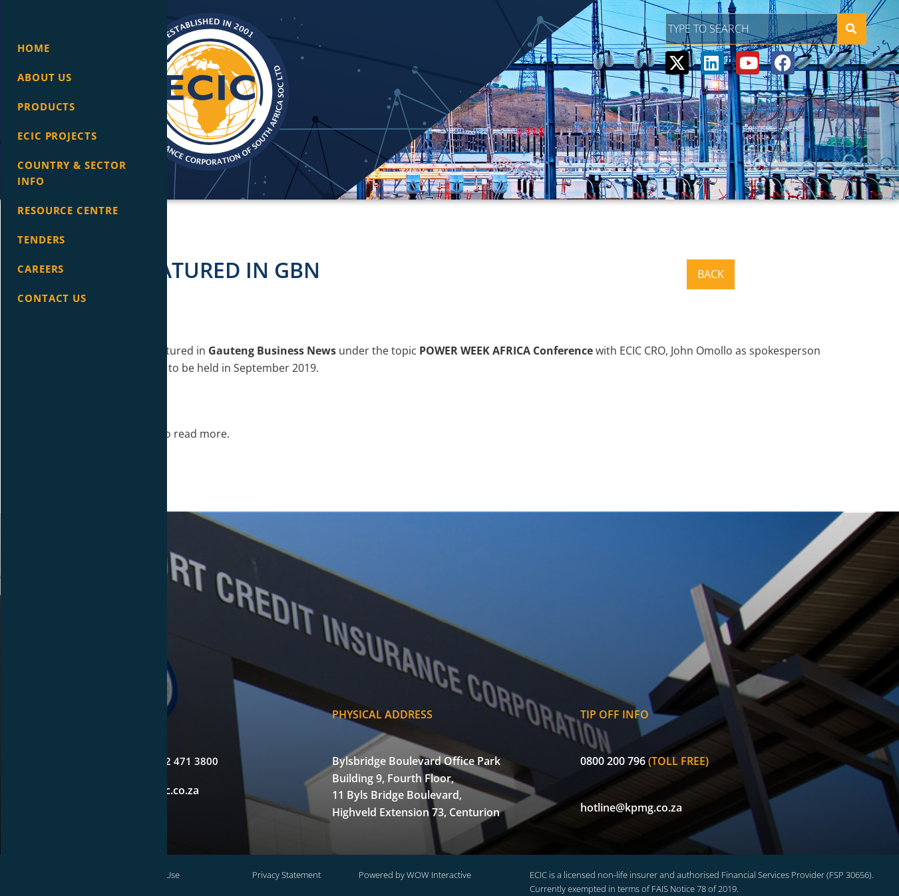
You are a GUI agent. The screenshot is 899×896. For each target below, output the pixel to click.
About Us (44, 77)
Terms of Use (298, 855)
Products (46, 106)
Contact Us (52, 298)
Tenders (41, 239)
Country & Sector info (71, 173)
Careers (40, 268)
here (242, 433)
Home (33, 48)
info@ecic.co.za (256, 769)
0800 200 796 (692, 739)
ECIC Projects (57, 135)
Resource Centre (67, 210)
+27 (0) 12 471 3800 (266, 739)
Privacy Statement (408, 855)
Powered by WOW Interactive (516, 855)
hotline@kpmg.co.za (710, 786)
